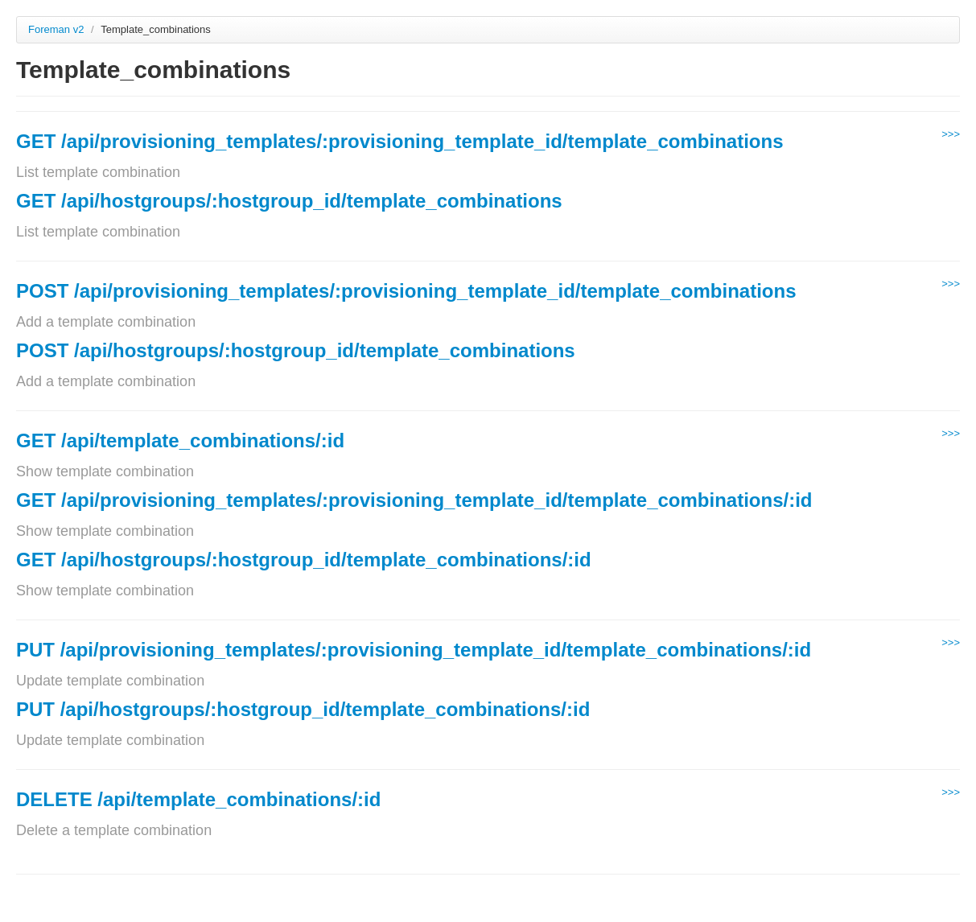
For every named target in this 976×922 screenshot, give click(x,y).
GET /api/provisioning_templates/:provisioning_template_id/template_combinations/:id (414, 500)
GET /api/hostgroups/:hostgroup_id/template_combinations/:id (303, 559)
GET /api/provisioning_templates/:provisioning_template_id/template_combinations (400, 141)
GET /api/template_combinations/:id (180, 440)
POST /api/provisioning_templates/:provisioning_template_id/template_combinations (406, 291)
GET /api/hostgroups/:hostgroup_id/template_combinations (289, 201)
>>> (950, 134)
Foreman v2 (56, 29)
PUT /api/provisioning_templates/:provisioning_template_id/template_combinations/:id (413, 650)
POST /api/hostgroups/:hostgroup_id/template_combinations (295, 350)
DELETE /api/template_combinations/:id (198, 799)
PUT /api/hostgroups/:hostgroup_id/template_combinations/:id (303, 709)
